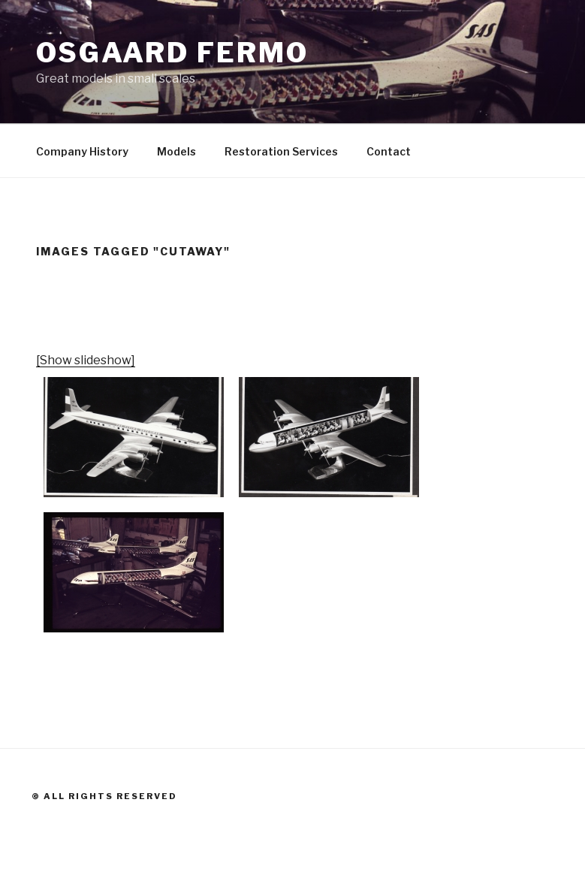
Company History (82, 151)
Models (176, 151)
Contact (388, 151)
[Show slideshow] (85, 360)
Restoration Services (281, 151)
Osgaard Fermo (172, 52)
